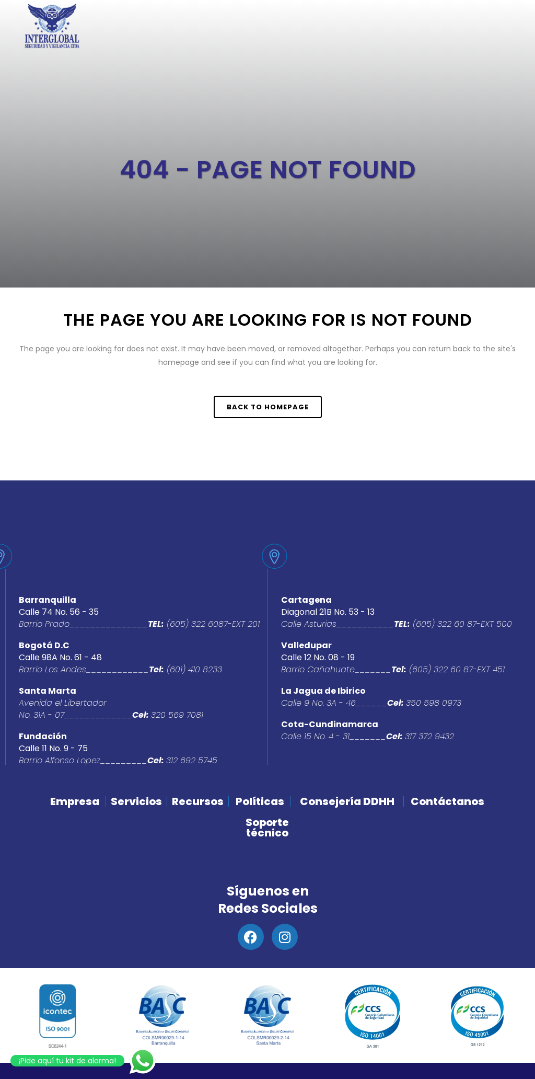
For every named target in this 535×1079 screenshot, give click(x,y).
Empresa (74, 801)
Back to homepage (268, 407)
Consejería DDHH (347, 801)
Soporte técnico (267, 827)
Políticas (260, 801)
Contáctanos (447, 801)
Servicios (136, 801)
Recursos (198, 801)
